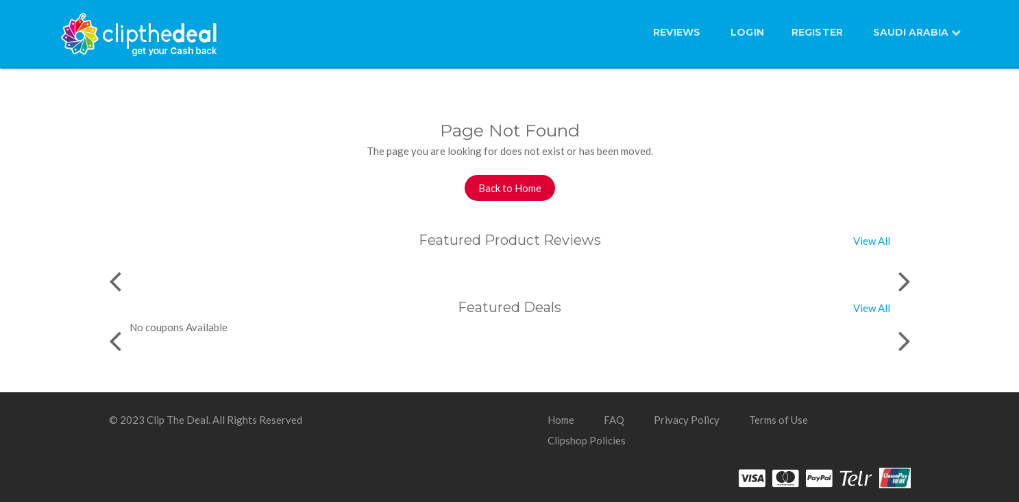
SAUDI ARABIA (917, 32)
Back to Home (509, 188)
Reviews (676, 32)
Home (561, 420)
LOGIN (747, 32)
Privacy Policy (687, 420)
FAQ (614, 420)
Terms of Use (778, 420)
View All (871, 241)
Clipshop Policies (587, 440)
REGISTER (817, 32)
